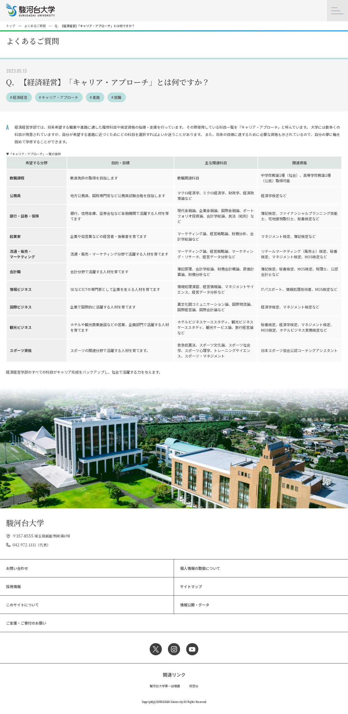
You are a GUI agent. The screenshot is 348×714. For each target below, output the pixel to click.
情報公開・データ (194, 604)
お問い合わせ (17, 568)
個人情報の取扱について (200, 568)
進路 (96, 97)
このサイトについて (22, 604)
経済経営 (20, 97)
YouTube (192, 649)
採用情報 (13, 586)
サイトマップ (191, 586)
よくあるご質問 (35, 25)
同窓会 (193, 686)
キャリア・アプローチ (60, 97)
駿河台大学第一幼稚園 (165, 686)
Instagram (174, 649)
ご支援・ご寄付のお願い (26, 622)
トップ (10, 25)
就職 (117, 97)
